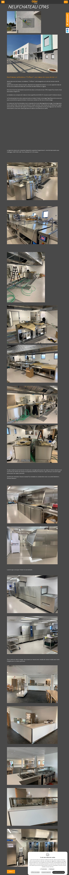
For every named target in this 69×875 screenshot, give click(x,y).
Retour (11, 871)
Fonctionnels (44, 867)
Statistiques (51, 867)
